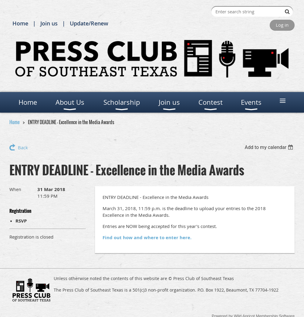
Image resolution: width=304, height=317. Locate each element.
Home (20, 23)
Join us (49, 23)
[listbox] (270, 147)
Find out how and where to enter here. (147, 237)
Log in (282, 25)
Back (23, 147)
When (15, 189)
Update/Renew (89, 23)
